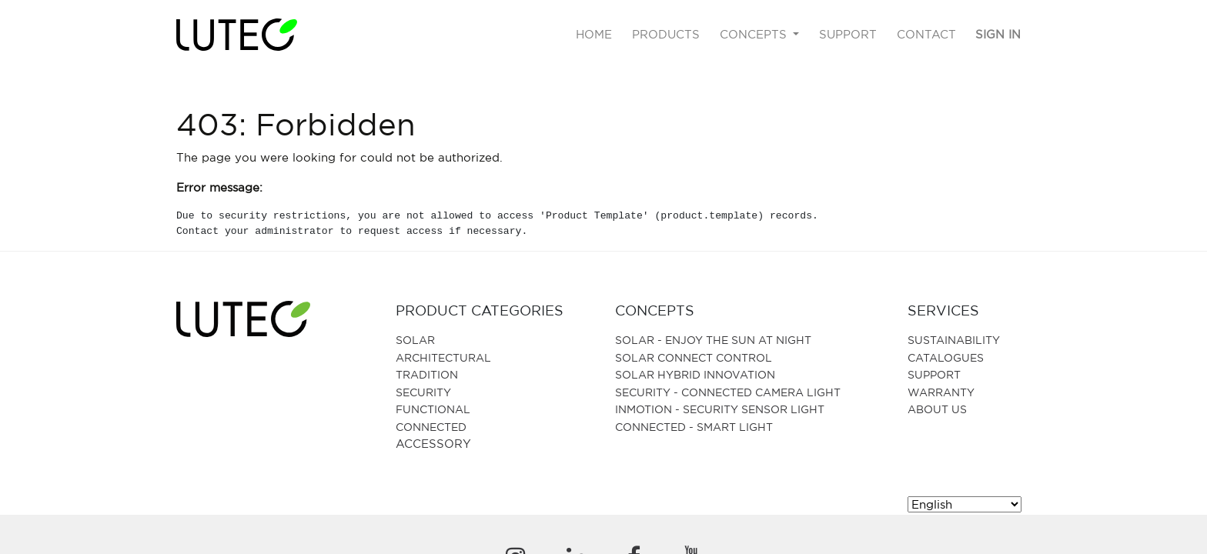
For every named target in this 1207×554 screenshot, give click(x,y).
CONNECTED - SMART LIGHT (694, 426)
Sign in (998, 34)
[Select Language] (964, 504)
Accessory (433, 443)
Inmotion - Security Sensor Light (719, 409)
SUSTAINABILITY (954, 339)
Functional (433, 409)
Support (934, 374)
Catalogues (946, 357)
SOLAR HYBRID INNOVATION (695, 374)
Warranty (941, 392)
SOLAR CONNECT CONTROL (693, 357)
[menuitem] (595, 35)
